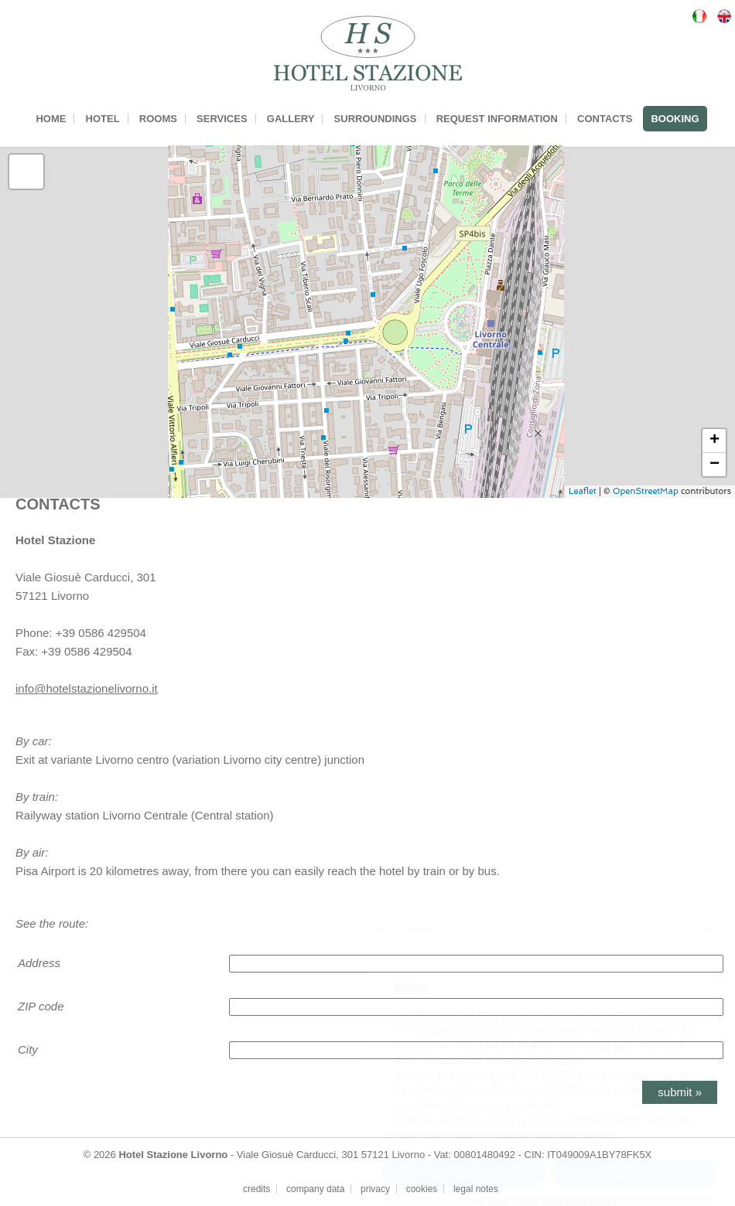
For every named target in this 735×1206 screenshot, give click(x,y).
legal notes (475, 1189)
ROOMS (158, 119)
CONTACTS (604, 119)
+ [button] (714, 440)
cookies (422, 1189)
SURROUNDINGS (375, 119)
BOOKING (675, 118)
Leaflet (583, 491)
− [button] (714, 464)
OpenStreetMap (646, 491)
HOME (51, 119)
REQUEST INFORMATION (497, 119)
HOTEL (103, 119)
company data (315, 1189)
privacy (375, 1189)
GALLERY (291, 119)
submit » (680, 1092)
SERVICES (222, 119)
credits (256, 1189)
